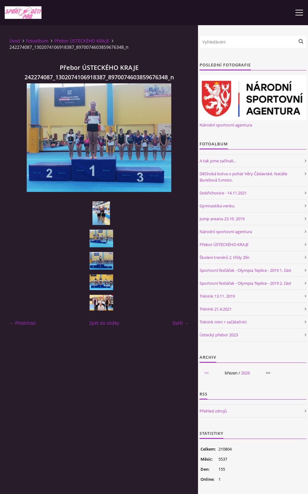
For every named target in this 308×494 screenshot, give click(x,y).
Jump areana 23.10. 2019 (222, 219)
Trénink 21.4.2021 (216, 309)
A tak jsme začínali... (218, 161)
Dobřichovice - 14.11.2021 (223, 193)
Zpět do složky (104, 323)
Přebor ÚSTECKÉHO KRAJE (81, 41)
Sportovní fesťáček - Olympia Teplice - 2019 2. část (245, 283)
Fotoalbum (37, 41)
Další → (181, 323)
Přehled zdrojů (213, 411)
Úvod (14, 41)
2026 (245, 373)
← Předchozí (22, 323)
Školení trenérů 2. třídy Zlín (225, 257)
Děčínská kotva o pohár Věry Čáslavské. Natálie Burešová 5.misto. (243, 177)
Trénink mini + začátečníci (223, 322)
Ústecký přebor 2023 (219, 335)
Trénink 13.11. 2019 (217, 296)
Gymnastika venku (217, 206)
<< (206, 373)
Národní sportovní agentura (226, 125)
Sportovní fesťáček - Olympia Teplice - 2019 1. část (245, 270)
